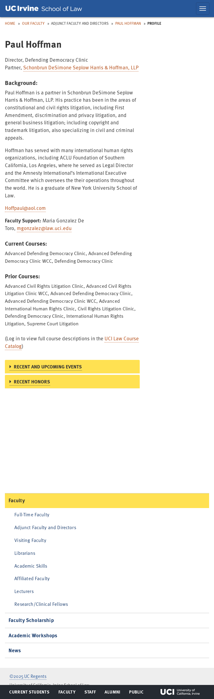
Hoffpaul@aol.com (25, 208)
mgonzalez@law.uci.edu (44, 228)
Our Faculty (33, 23)
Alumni (112, 693)
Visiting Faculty (30, 539)
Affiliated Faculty (32, 578)
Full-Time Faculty (31, 514)
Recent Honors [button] (32, 381)
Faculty (17, 500)
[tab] (72, 366)
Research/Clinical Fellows (41, 603)
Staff (92, 693)
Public (136, 693)
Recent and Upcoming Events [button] (48, 366)
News (15, 650)
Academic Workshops (33, 635)
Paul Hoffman (128, 23)
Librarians (24, 552)
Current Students (29, 693)
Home (10, 23)
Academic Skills (30, 565)
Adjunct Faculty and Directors (45, 527)
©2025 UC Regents (27, 676)
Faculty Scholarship (31, 620)
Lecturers (23, 591)
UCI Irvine (180, 692)
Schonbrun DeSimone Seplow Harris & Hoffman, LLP (80, 67)
